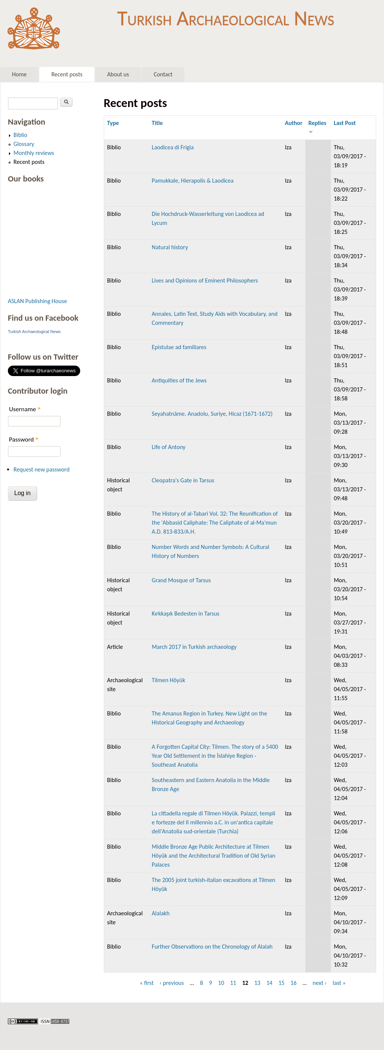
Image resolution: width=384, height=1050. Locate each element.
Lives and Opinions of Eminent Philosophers (205, 280)
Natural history (170, 247)
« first (147, 982)
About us (118, 74)
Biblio (20, 134)
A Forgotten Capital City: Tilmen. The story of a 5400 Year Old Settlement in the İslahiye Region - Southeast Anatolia (215, 755)
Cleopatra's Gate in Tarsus (183, 480)
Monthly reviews (33, 152)
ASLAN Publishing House (37, 301)
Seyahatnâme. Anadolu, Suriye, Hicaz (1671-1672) (212, 413)
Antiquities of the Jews (179, 380)
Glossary (23, 143)
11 (233, 982)
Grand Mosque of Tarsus (181, 580)
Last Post (345, 122)
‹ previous (172, 982)
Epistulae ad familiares (179, 347)
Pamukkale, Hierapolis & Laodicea (192, 180)
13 (257, 982)
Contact (163, 74)
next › (320, 982)
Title (157, 122)
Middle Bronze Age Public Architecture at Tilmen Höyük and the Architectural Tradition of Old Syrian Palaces (213, 855)
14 (269, 982)
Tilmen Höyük (168, 680)
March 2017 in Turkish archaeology (194, 646)
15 (281, 982)
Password (24, 439)
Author (293, 122)
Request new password (41, 469)
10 (221, 982)
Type (113, 122)
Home (19, 74)
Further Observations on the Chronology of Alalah (212, 946)
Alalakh (161, 913)
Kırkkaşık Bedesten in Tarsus (185, 613)
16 (293, 982)
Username (24, 409)
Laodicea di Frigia (173, 147)
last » (339, 982)
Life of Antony (168, 447)
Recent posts (66, 74)
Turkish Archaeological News (225, 18)
